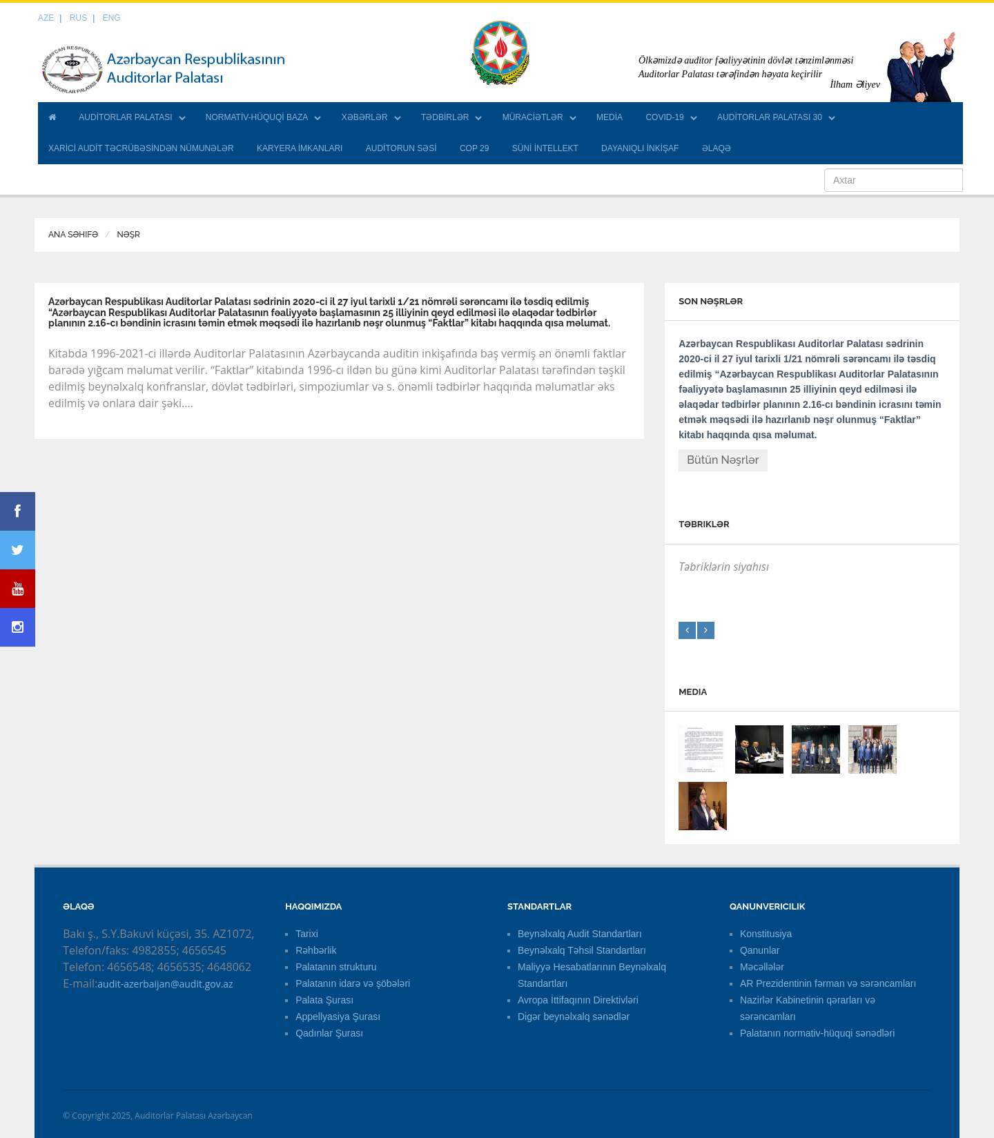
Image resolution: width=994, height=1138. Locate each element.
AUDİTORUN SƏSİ (401, 148)
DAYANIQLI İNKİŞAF (640, 148)
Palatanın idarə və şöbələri (352, 983)
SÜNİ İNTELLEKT (545, 148)
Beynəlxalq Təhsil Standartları (582, 950)
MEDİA (609, 117)
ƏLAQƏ (716, 148)
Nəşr (128, 234)
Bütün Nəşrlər (723, 460)
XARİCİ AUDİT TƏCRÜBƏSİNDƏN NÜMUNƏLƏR (141, 148)
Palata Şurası (324, 999)
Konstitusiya (766, 933)
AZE (46, 18)
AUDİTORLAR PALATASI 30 (769, 117)
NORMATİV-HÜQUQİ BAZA (257, 117)
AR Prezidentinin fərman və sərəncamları (828, 983)
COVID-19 (664, 117)
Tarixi (306, 933)
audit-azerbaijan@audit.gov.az (165, 983)
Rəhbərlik (315, 950)
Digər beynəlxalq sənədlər (574, 1016)
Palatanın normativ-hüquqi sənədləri (817, 1033)
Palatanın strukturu (336, 966)
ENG (112, 18)
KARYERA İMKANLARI (300, 148)
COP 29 (474, 148)
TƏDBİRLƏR (445, 117)
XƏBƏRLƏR (365, 117)
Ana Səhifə (73, 234)
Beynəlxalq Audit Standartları (580, 933)
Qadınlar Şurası (329, 1033)
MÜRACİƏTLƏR (533, 117)
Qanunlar (760, 950)
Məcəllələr (762, 966)
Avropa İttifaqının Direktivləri (578, 999)
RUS (78, 18)
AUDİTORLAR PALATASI (125, 117)
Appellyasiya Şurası (337, 1016)
